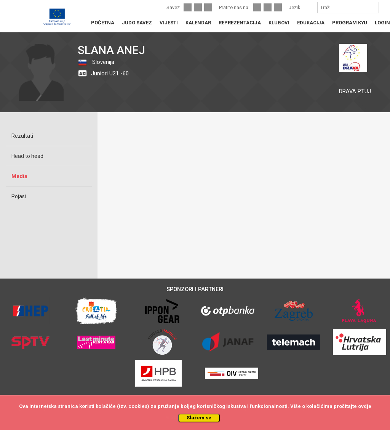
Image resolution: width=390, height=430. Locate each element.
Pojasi (18, 196)
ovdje (364, 406)
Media (19, 176)
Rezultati (22, 136)
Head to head (27, 156)
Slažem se (199, 417)
